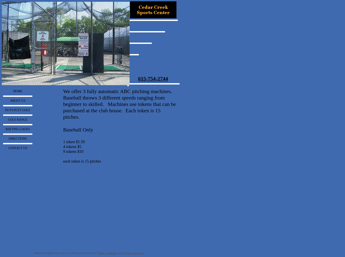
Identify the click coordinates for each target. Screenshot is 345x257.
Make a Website (107, 253)
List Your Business (133, 253)
